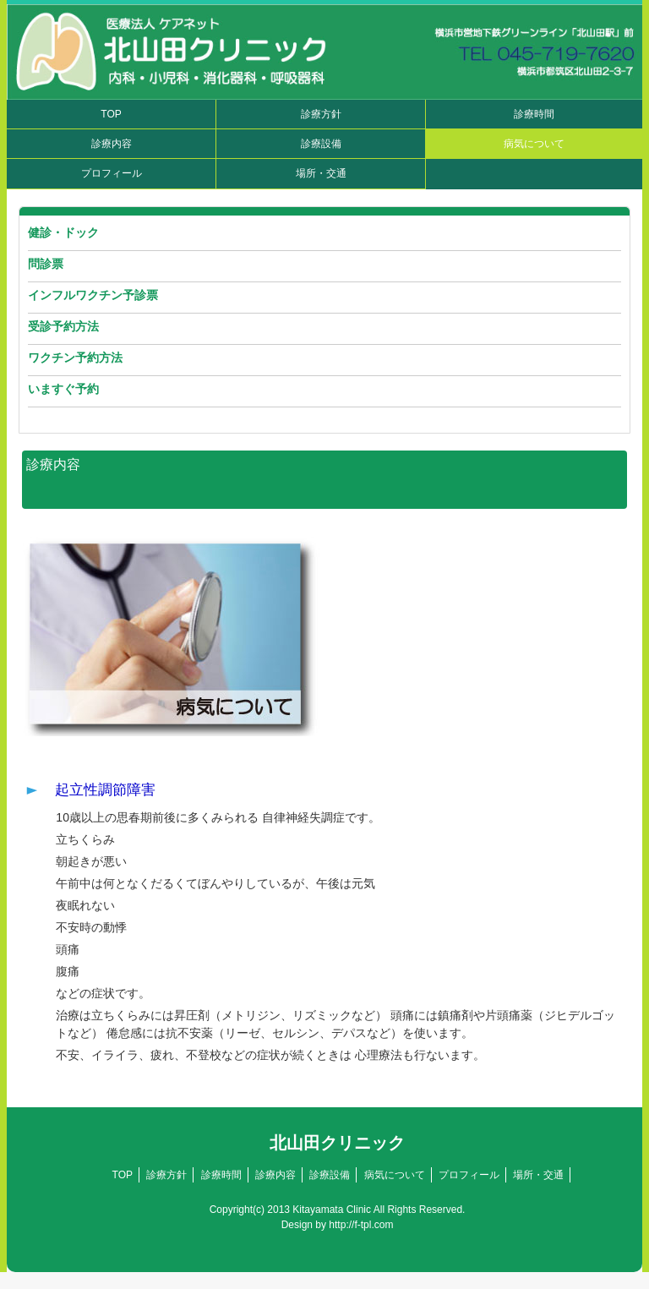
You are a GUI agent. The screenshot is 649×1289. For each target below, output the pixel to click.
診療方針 (321, 114)
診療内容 (111, 144)
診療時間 (534, 114)
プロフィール (111, 173)
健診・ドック (63, 232)
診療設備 (321, 144)
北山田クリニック (337, 1142)
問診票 (45, 263)
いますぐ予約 (63, 389)
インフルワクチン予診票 (93, 295)
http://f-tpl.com (361, 1225)
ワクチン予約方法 (75, 357)
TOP (111, 114)
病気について (534, 144)
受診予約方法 (63, 326)
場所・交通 (321, 173)
